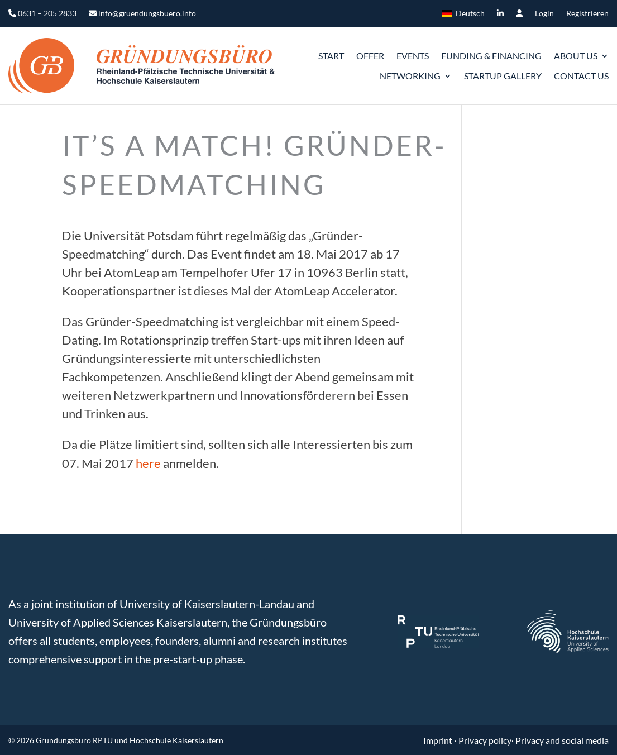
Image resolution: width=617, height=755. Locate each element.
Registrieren (587, 13)
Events (412, 55)
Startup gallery (503, 75)
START (331, 55)
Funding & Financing (491, 55)
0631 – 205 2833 (42, 13)
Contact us (581, 75)
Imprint (438, 740)
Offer (370, 55)
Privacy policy (484, 740)
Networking (410, 75)
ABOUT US (575, 55)
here (148, 463)
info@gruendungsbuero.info (142, 13)
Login (544, 13)
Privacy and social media (562, 740)
